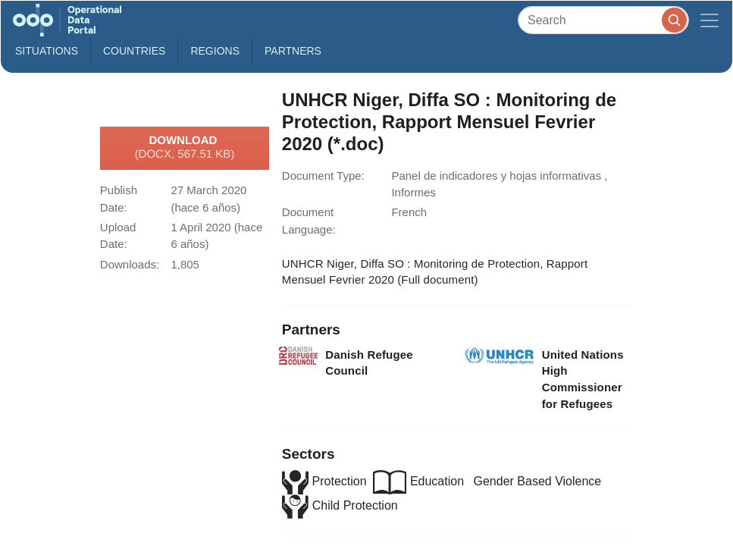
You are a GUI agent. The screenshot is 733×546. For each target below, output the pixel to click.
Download (185, 148)
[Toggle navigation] (709, 20)
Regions (215, 51)
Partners (293, 51)
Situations (46, 51)
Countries (134, 51)
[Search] (603, 20)
